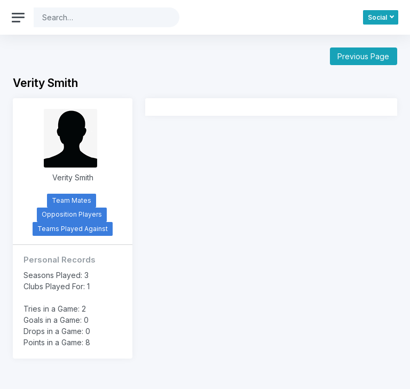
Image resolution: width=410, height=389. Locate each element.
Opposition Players (72, 214)
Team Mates (71, 200)
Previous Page (363, 56)
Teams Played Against (72, 229)
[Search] (98, 17)
